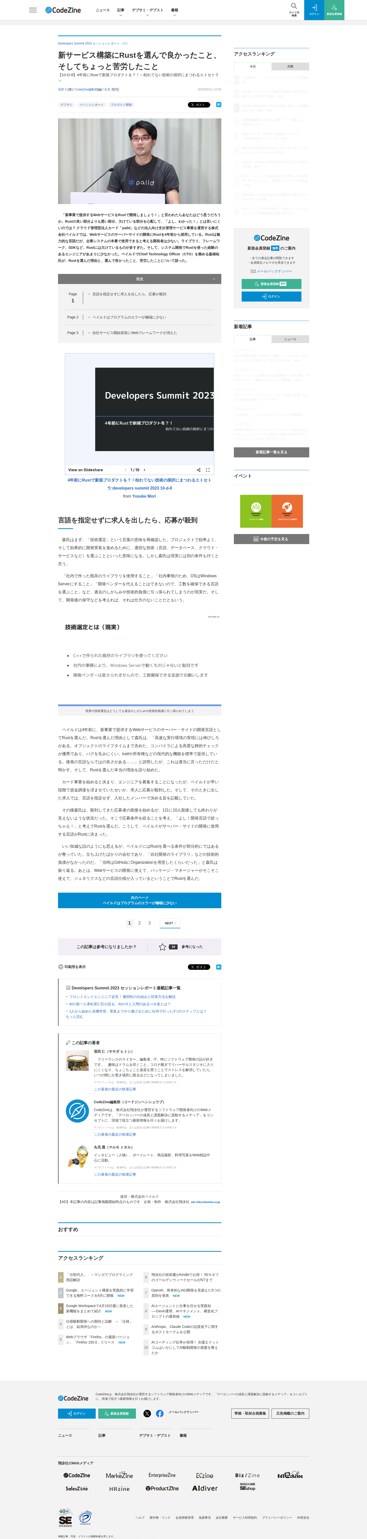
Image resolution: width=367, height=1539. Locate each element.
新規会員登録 (270, 283)
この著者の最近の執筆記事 (115, 1089)
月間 (290, 66)
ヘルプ (139, 1517)
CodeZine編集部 (86, 89)
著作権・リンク (160, 1517)
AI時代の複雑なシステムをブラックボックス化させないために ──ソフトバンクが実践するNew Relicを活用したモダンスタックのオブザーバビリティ (271, 434)
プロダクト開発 (121, 105)
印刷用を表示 (72, 967)
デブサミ (67, 105)
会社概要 (222, 1517)
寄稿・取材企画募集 (250, 1413)
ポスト (197, 105)
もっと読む (74, 1017)
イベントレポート (92, 105)
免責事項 (205, 1517)
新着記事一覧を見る (271, 452)
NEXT (171, 923)
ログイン (270, 296)
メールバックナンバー (271, 271)
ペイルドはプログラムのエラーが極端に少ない (129, 317)
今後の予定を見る (270, 539)
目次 (176, 278)
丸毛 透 (109, 89)
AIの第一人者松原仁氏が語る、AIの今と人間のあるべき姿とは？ (120, 1004)
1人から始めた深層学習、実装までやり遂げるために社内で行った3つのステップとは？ (138, 1011)
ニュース (103, 10)
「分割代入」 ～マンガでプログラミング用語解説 (268, 414)
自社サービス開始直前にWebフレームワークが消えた (134, 333)
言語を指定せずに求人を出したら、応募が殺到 (129, 294)
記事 (120, 10)
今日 (253, 66)
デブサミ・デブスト (148, 10)
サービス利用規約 (245, 1517)
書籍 (174, 10)
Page (72, 317)
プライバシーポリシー (277, 1517)
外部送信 (303, 1517)
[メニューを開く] (33, 10)
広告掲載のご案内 (290, 1413)
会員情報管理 (185, 1517)
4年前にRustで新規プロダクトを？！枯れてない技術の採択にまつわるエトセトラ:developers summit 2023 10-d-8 (139, 484)
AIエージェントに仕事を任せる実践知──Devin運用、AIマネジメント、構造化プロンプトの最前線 (184, 1311)
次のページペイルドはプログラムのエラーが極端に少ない (140, 900)
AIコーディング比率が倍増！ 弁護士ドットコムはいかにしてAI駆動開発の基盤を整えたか (185, 1347)
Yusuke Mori (144, 496)
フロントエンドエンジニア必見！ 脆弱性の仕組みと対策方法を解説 (122, 997)
